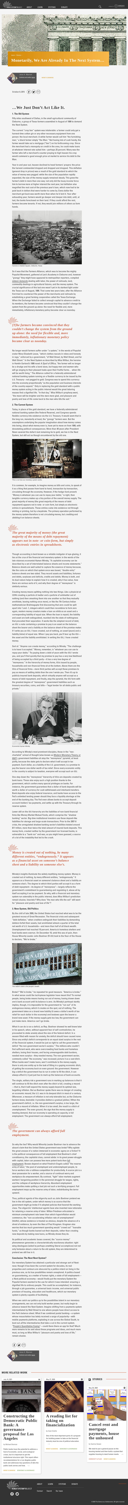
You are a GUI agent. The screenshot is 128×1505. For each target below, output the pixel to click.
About (29, 7)
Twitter (17, 1494)
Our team (59, 1491)
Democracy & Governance (25, 1470)
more (33, 77)
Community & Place (95, 1459)
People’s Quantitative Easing (26, 1326)
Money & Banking (48, 77)
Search (100, 6)
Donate (64, 7)
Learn (40, 7)
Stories (18, 55)
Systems (52, 7)
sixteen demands (20, 281)
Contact (40, 1491)
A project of (117, 6)
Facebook (12, 1494)
